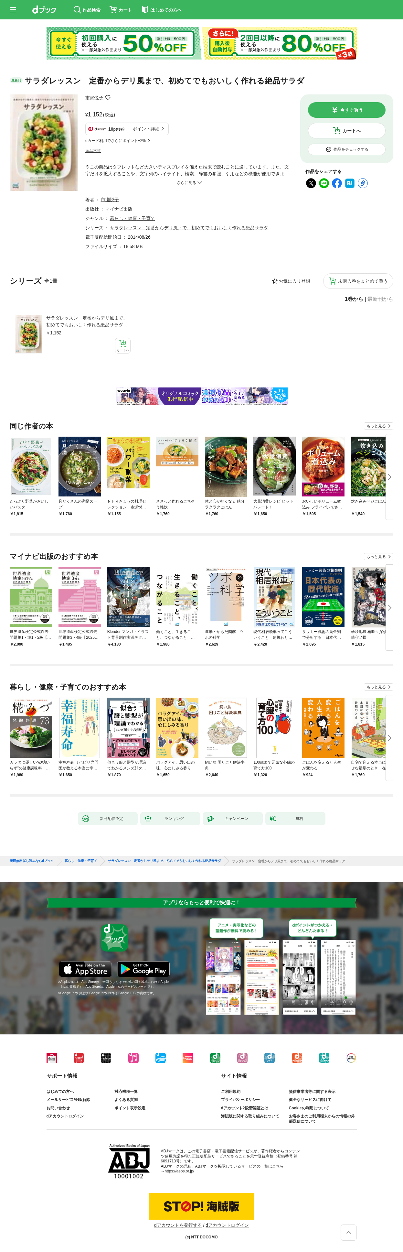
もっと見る (376, 426)
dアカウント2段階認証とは (244, 1108)
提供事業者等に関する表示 (312, 1091)
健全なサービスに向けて (310, 1099)
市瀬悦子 (94, 97)
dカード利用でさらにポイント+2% (115, 140)
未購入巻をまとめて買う (363, 281)
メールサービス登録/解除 (68, 1099)
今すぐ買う (351, 110)
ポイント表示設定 (129, 1108)
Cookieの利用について (309, 1108)
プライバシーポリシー (240, 1099)
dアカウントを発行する (178, 1225)
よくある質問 (126, 1099)
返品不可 (93, 150)
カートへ (352, 130)
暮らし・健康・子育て (132, 218)
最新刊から (380, 299)
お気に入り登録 (294, 281)
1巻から (354, 299)
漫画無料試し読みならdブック (32, 861)
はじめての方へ (60, 1091)
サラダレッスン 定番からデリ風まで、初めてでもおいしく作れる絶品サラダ (87, 321)
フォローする (108, 97)
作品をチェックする (351, 149)
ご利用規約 (230, 1091)
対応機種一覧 (126, 1091)
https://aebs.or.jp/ (179, 1171)
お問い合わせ (58, 1108)
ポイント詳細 (146, 128)
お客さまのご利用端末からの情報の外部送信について (322, 1119)
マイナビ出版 (119, 209)
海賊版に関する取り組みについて (250, 1116)
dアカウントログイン (65, 1116)
